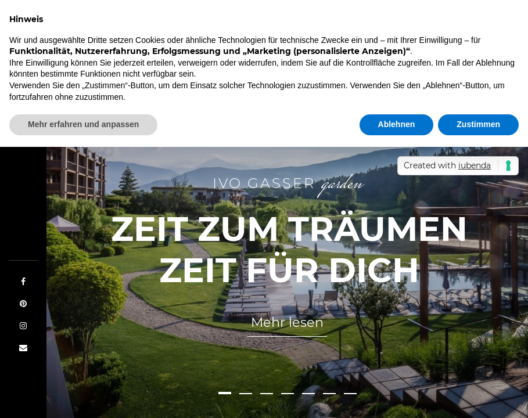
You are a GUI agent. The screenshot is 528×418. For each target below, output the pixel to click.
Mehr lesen (287, 322)
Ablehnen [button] (396, 124)
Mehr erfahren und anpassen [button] (83, 124)
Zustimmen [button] (478, 124)
